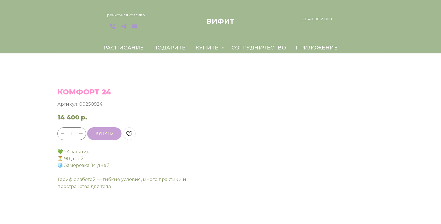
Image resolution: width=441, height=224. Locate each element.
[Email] (134, 28)
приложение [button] (317, 48)
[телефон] (112, 28)
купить (207, 48)
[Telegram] (123, 28)
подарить (169, 48)
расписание (124, 48)
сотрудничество (258, 48)
